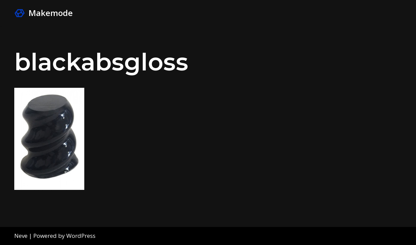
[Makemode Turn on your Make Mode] (43, 13)
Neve (21, 236)
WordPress (81, 236)
